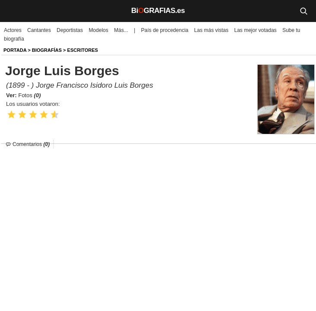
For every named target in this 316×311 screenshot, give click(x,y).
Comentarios (31, 144)
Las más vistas (211, 30)
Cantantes (39, 30)
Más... (121, 30)
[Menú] (13, 10)
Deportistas (70, 30)
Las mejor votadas (255, 30)
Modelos (98, 30)
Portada (14, 50)
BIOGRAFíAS (47, 50)
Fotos (29, 95)
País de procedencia (164, 30)
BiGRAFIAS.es (158, 10)
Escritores (82, 50)
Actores (13, 30)
